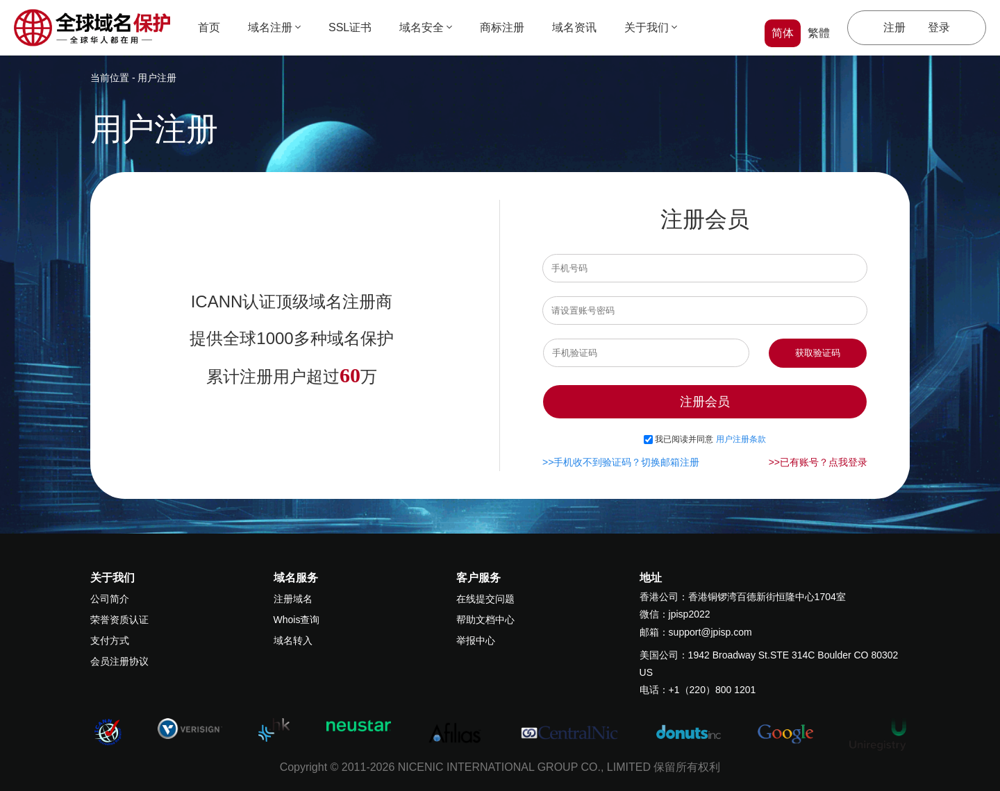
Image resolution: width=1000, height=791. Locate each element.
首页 (209, 27)
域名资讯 (574, 27)
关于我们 (650, 27)
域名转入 (293, 640)
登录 (939, 27)
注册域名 (293, 598)
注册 (894, 27)
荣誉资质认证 (119, 619)
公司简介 (109, 598)
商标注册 (502, 27)
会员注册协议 (119, 661)
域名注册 (274, 27)
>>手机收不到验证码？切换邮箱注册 (620, 462)
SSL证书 (350, 27)
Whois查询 (297, 619)
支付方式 (109, 640)
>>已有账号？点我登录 (818, 462)
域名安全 (425, 27)
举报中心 (475, 640)
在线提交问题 (485, 598)
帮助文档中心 (485, 619)
